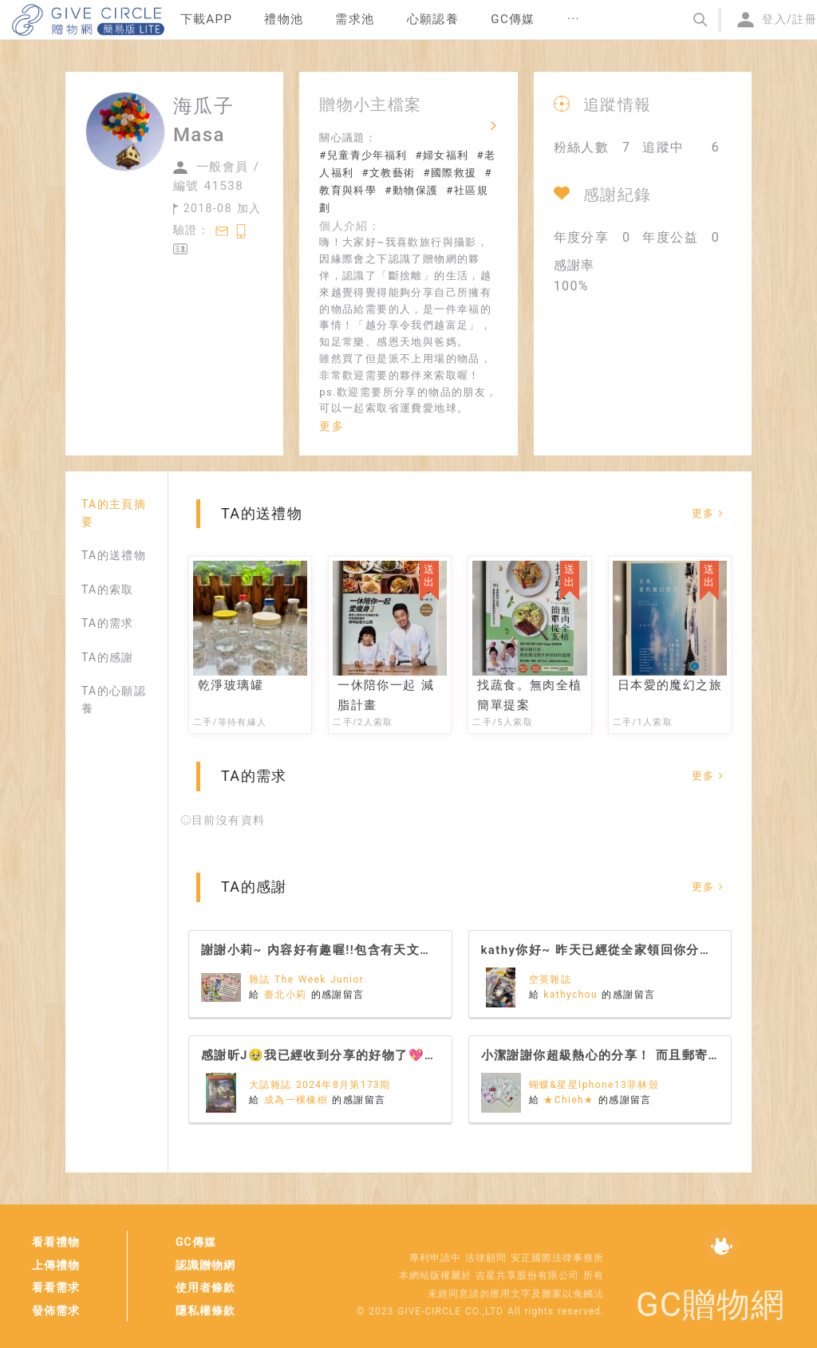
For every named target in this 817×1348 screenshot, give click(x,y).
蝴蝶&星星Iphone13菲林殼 (594, 1084)
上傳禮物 (56, 1265)
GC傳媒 (196, 1242)
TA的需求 (107, 623)
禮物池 (283, 19)
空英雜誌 (550, 979)
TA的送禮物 (113, 555)
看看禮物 (56, 1242)
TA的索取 (107, 589)
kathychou (572, 994)
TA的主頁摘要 (113, 513)
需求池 (354, 19)
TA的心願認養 (113, 699)
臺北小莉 (287, 994)
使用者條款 (205, 1287)
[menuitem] (206, 20)
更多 (331, 426)
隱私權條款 (205, 1310)
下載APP (206, 19)
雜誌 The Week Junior (306, 979)
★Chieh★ (570, 1100)
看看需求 (56, 1287)
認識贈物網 (205, 1265)
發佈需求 (56, 1310)
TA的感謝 (107, 657)
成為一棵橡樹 (298, 1100)
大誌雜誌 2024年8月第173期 (320, 1084)
